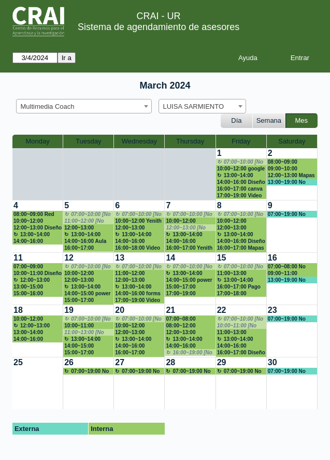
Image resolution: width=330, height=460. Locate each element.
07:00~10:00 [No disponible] (240, 162)
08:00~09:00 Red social (33, 214)
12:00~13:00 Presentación (80, 280)
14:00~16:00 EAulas (130, 241)
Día (236, 120)
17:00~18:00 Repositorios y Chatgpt (235, 294)
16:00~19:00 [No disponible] (189, 353)
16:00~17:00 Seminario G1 (131, 353)
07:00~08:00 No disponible (287, 267)
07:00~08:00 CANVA (180, 319)
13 (119, 257)
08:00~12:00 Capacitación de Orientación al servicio (186, 326)
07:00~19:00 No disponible (287, 214)
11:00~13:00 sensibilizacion (235, 273)
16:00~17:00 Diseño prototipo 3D (241, 353)
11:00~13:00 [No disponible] (84, 332)
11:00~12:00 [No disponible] (84, 221)
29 (221, 362)
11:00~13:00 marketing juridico (239, 332)
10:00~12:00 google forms (241, 169)
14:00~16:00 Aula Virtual (85, 241)
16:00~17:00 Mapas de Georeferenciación (240, 248)
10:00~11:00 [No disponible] (236, 326)
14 (170, 257)
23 (272, 310)
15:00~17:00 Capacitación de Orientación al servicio (84, 300)
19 (69, 310)
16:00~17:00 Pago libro (239, 287)
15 (221, 257)
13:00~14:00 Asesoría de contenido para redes (32, 332)
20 (119, 310)
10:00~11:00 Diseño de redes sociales (37, 273)
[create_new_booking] (292, 226)
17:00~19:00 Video (239, 195)
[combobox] (84, 106)
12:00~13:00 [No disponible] (185, 228)
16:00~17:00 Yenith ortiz (189, 248)
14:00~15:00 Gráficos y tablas (85, 346)
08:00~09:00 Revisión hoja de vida (288, 162)
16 (272, 257)
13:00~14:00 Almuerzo (235, 175)
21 (170, 310)
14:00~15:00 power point (87, 294)
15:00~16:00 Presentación (29, 294)
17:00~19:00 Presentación (182, 294)
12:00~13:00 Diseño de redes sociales (37, 228)
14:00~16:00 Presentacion (182, 241)
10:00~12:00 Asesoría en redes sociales (188, 221)
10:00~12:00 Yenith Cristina (138, 221)
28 (170, 362)
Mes (301, 120)
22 (221, 310)
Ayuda (247, 58)
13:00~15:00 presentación (29, 287)
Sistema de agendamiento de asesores (158, 27)
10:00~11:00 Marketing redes (84, 326)
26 (69, 362)
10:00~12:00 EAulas (232, 221)
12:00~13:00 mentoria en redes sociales (137, 280)
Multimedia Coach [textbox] (48, 106)
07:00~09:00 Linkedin (28, 267)
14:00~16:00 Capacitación (182, 346)
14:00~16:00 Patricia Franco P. (34, 241)
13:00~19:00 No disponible (287, 182)
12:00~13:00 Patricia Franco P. (85, 228)
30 (272, 362)
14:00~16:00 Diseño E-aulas (241, 182)
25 (18, 362)
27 (119, 362)
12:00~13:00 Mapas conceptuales (291, 175)
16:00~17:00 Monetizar (79, 248)
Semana (268, 120)
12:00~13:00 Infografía (130, 332)
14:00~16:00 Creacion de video (137, 346)
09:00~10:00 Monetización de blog (288, 169)
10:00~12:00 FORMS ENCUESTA (37, 319)
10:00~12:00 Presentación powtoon (131, 326)
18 (18, 310)
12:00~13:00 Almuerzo (31, 280)
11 (18, 257)
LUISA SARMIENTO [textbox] (193, 106)
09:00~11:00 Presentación (284, 273)
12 (69, 257)
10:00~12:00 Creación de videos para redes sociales (37, 221)
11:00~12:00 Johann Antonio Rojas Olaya (134, 273)
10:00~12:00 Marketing (79, 273)
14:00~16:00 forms (138, 293)
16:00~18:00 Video (137, 248)
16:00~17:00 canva (240, 189)
